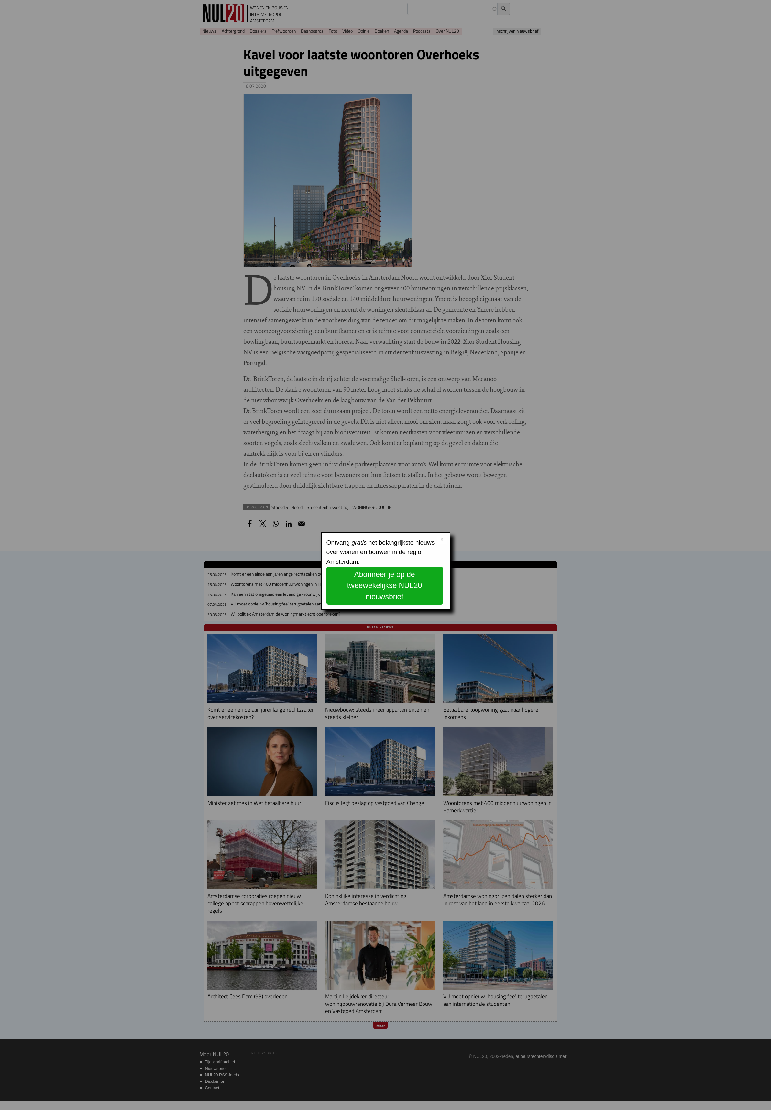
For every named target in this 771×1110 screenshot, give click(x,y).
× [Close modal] (441, 539)
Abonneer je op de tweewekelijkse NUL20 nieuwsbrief (384, 585)
